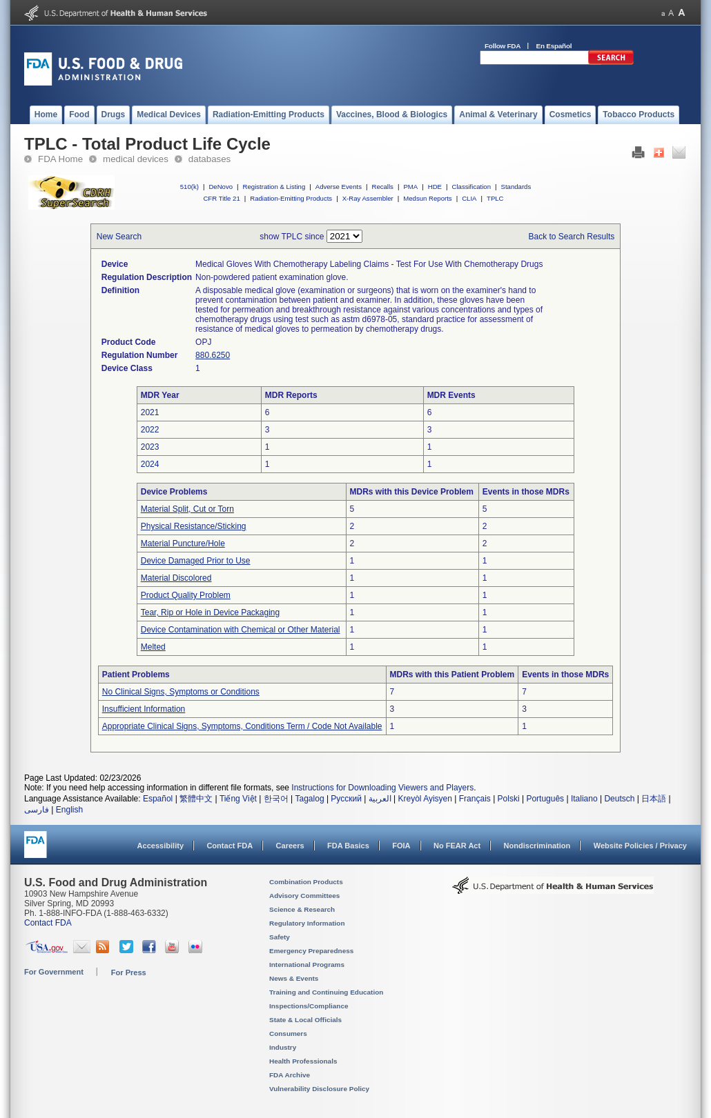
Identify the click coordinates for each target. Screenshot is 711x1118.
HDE (435, 186)
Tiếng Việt (238, 798)
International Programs (306, 964)
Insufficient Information (144, 709)
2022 (150, 430)
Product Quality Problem (186, 595)
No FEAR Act (457, 845)
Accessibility (160, 845)
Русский (346, 798)
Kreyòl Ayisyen (425, 798)
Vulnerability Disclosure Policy (319, 1088)
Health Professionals (303, 1061)
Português (545, 798)
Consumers (288, 1033)
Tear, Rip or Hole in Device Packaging (210, 612)
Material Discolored (176, 578)
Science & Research (302, 909)
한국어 (276, 798)
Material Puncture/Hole (183, 543)
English (69, 810)
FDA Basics (348, 845)
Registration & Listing (274, 186)
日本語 (653, 798)
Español (158, 798)
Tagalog (309, 798)
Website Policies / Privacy (640, 845)
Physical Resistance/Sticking (193, 526)
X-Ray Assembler (367, 198)
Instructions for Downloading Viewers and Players (382, 787)
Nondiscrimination (537, 845)
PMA (410, 186)
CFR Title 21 (221, 198)
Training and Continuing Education (326, 992)
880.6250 (212, 355)
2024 (150, 464)
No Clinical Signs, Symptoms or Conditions (181, 692)
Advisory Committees (304, 895)
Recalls (382, 186)
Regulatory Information (307, 923)
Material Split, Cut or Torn (187, 509)
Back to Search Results (572, 236)
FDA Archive (289, 1075)
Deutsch (619, 798)
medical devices (135, 159)
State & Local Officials (305, 1020)
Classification (471, 186)
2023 (150, 447)
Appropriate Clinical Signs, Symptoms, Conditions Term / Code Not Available (242, 726)
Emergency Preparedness (311, 951)
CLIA (469, 198)
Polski (509, 798)
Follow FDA (502, 46)
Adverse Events (338, 186)
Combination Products (306, 882)
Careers (290, 845)
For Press (128, 972)
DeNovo (220, 186)
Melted (153, 647)
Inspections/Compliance (309, 1006)
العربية (380, 798)
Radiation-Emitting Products (291, 198)
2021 (150, 412)
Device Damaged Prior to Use (196, 561)
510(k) (189, 186)
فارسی (36, 810)
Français (475, 798)
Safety (279, 937)
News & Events (293, 978)
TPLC (495, 198)
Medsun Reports (427, 198)
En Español (554, 46)
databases (209, 159)
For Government (54, 972)
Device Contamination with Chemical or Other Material (240, 630)
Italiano (584, 798)
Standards (516, 186)
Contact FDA (229, 845)
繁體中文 (196, 798)
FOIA (401, 845)
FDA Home (60, 159)
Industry (282, 1047)
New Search (119, 236)
